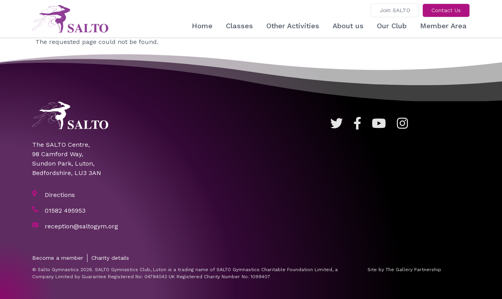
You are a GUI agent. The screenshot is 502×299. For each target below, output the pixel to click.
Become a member (57, 258)
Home (202, 26)
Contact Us (446, 10)
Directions (60, 195)
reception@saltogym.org (81, 226)
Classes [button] (239, 26)
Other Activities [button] (292, 26)
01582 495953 (65, 210)
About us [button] (348, 26)
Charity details (110, 258)
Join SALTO (395, 10)
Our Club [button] (392, 26)
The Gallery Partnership (413, 269)
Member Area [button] (443, 26)
